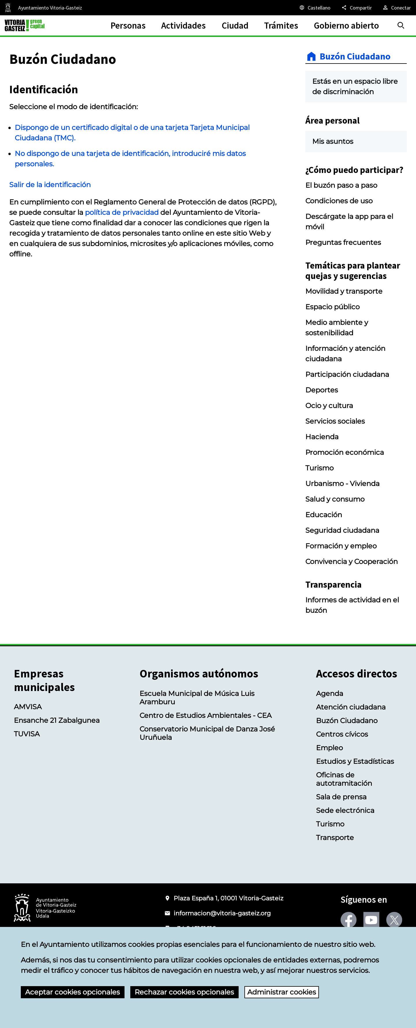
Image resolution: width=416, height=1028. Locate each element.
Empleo (329, 748)
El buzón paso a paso (341, 185)
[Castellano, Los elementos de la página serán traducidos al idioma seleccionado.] (314, 7)
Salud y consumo (335, 499)
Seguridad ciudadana (342, 530)
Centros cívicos (342, 734)
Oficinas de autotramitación (344, 779)
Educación (323, 515)
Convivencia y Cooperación (351, 561)
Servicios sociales (335, 421)
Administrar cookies (281, 992)
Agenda (329, 693)
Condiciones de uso (339, 201)
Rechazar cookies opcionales (184, 992)
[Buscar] (401, 25)
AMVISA (28, 707)
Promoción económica (344, 452)
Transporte (335, 837)
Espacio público (332, 307)
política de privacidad (122, 212)
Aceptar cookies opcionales (72, 992)
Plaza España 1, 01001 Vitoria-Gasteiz (228, 898)
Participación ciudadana (347, 374)
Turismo (319, 468)
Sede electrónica (345, 810)
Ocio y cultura (329, 405)
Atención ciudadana (351, 707)
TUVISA (27, 734)
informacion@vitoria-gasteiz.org (222, 913)
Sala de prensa (341, 797)
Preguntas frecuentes (343, 242)
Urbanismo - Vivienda (342, 483)
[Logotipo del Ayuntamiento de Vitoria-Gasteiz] (45, 908)
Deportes (321, 390)
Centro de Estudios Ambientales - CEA (206, 715)
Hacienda (322, 437)
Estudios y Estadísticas (355, 761)
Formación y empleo (341, 546)
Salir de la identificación (50, 184)
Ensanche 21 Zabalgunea (57, 720)
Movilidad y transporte (343, 291)
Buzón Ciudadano (355, 56)
